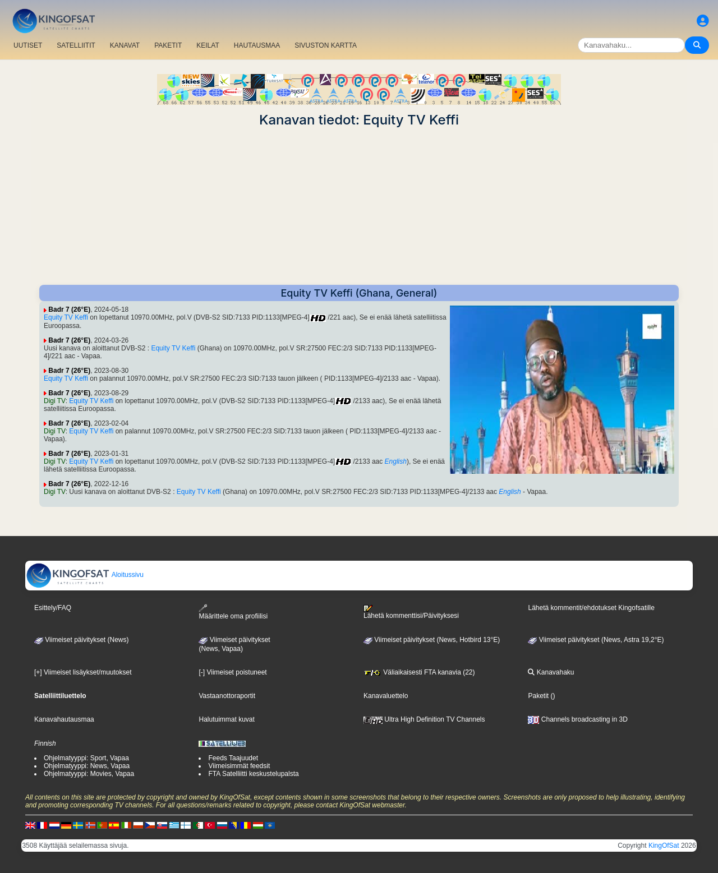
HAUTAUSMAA (257, 45)
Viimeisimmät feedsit (239, 766)
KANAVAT (125, 45)
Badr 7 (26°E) (69, 309)
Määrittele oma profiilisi (233, 612)
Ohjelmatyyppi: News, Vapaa (87, 766)
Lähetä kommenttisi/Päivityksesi (411, 612)
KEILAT (207, 45)
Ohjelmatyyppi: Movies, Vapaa (89, 774)
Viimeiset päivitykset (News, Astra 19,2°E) (596, 640)
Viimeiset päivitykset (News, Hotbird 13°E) (431, 640)
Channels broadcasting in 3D (577, 719)
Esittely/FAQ (52, 608)
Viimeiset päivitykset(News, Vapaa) (234, 644)
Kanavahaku (551, 672)
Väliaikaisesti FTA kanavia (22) (419, 672)
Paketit (538, 696)
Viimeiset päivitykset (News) (81, 640)
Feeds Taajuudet (233, 758)
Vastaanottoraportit (227, 696)
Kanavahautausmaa (64, 719)
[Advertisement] (359, 206)
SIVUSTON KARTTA (325, 45)
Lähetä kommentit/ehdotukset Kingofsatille (591, 608)
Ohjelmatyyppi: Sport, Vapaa (86, 758)
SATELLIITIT (76, 45)
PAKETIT (168, 45)
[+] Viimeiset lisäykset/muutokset (83, 672)
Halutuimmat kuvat (226, 719)
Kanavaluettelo (385, 696)
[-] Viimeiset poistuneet (232, 672)
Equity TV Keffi (66, 317)
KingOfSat (663, 845)
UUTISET (27, 45)
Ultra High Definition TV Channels (424, 719)
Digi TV (55, 401)
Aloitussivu (85, 575)
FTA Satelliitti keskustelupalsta (253, 774)
